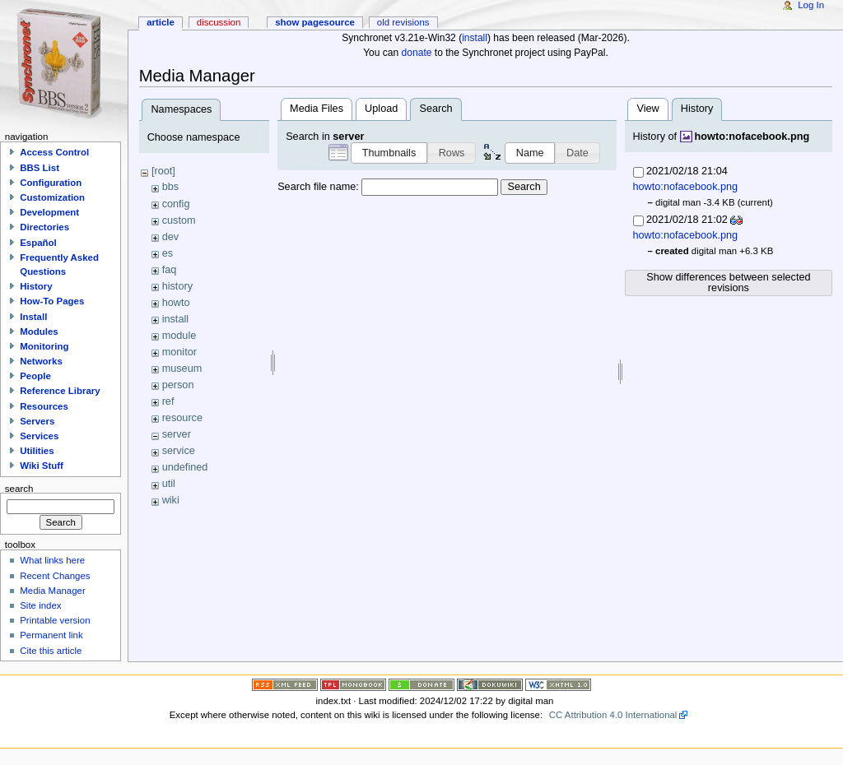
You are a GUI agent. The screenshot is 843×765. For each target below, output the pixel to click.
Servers (37, 421)
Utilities (37, 451)
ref (168, 401)
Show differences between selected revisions (728, 282)
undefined (185, 467)
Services (39, 436)
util (168, 483)
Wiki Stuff (41, 466)
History (36, 286)
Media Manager (53, 591)
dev (170, 237)
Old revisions (403, 22)
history (177, 286)
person (178, 385)
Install (33, 317)
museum (182, 368)
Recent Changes (55, 576)
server (176, 434)
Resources (44, 406)
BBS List (39, 168)
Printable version (55, 620)
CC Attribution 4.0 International (613, 715)
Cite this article (51, 651)
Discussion (218, 22)
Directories (44, 227)
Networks (41, 361)
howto (176, 302)
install (474, 38)
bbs (170, 186)
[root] (163, 171)
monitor (179, 352)
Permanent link (51, 635)
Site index (40, 605)
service (178, 451)
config (176, 204)
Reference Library (60, 391)
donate (417, 52)
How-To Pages (52, 301)
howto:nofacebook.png (752, 136)
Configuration (51, 183)
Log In (811, 5)
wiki (170, 500)
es (167, 253)
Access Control (54, 152)
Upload (381, 108)
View (647, 108)
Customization (52, 197)
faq (169, 270)
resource (182, 418)
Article (161, 22)
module (179, 335)
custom (179, 220)
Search (523, 186)
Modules (39, 331)
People (35, 376)
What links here (52, 560)
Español (38, 243)
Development (49, 212)
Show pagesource (315, 22)
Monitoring (44, 346)
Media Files (316, 108)
